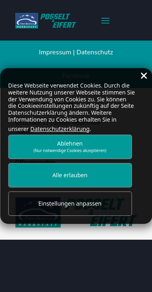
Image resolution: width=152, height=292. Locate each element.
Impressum (55, 52)
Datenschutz (95, 52)
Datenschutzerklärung (60, 129)
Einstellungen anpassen (70, 203)
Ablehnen (70, 146)
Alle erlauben (70, 175)
